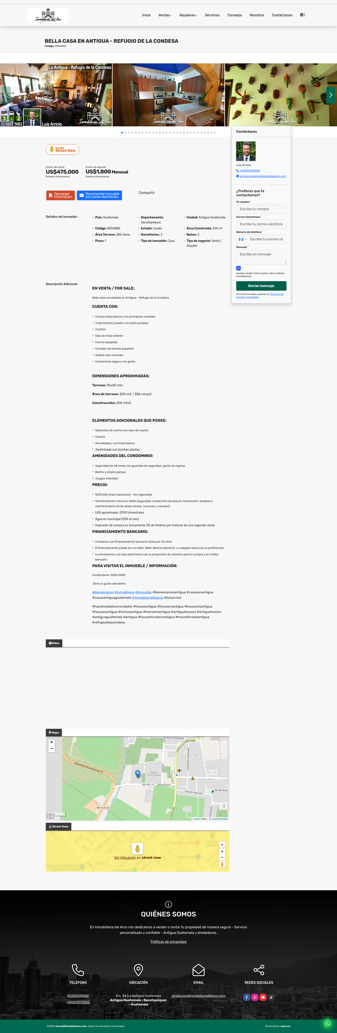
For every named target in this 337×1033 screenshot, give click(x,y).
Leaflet (196, 819)
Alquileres (187, 15)
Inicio (146, 15)
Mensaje (242, 247)
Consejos (234, 15)
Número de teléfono (249, 232)
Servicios (212, 15)
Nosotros (257, 15)
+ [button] (51, 742)
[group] (56, 95)
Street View (63, 149)
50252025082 (78, 996)
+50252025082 (250, 170)
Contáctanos (282, 15)
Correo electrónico (249, 217)
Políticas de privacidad (169, 942)
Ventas (163, 15)
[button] (122, 133)
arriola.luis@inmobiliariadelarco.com (263, 176)
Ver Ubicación (125, 858)
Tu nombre (243, 202)
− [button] (51, 749)
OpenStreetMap (219, 819)
